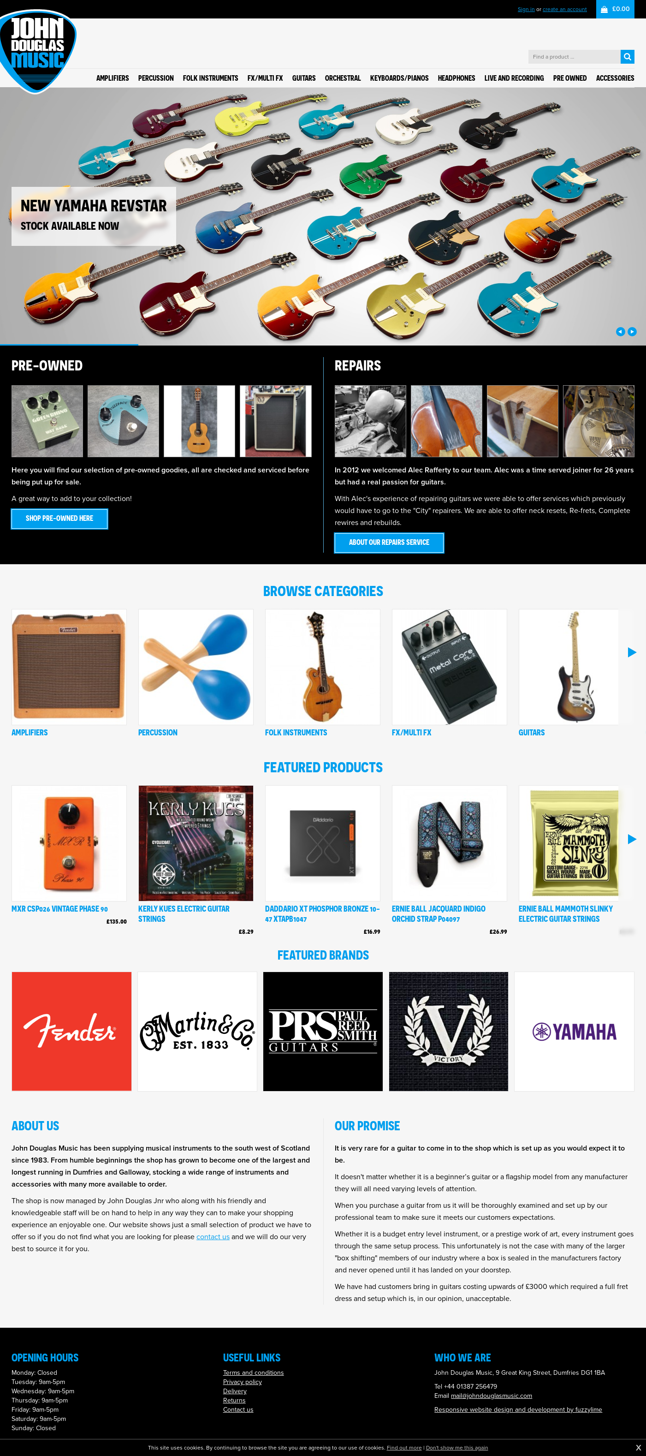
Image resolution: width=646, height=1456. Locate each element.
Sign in (526, 9)
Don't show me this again (457, 1447)
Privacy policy (242, 1382)
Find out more (404, 1447)
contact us (213, 1236)
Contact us (238, 1409)
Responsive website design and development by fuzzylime (518, 1409)
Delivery (235, 1391)
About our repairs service (389, 542)
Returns (234, 1400)
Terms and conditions (253, 1373)
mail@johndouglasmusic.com (491, 1396)
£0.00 (621, 9)
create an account (565, 9)
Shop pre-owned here (59, 518)
